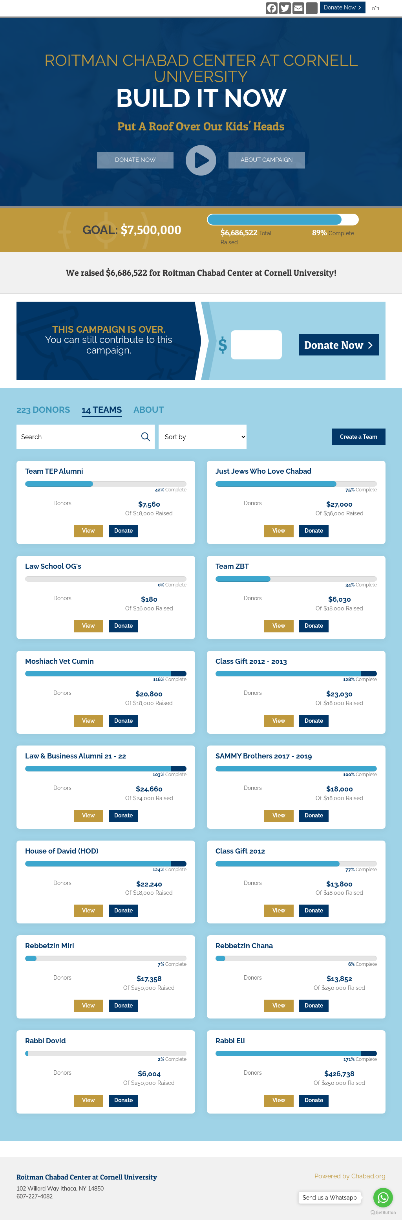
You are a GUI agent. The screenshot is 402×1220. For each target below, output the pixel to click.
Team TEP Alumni (54, 471)
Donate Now (343, 7)
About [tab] (148, 410)
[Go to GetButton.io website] (383, 1212)
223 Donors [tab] (43, 410)
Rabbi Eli (230, 1041)
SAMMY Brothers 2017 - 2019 (264, 756)
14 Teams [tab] (102, 410)
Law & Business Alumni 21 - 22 (75, 756)
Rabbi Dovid (45, 1041)
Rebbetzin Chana (244, 946)
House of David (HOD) (62, 851)
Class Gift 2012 (240, 851)
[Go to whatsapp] (383, 1197)
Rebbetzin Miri (49, 946)
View (88, 531)
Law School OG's (53, 566)
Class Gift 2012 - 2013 (251, 661)
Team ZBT (232, 566)
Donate (123, 531)
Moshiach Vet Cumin (59, 661)
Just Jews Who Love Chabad (264, 471)
